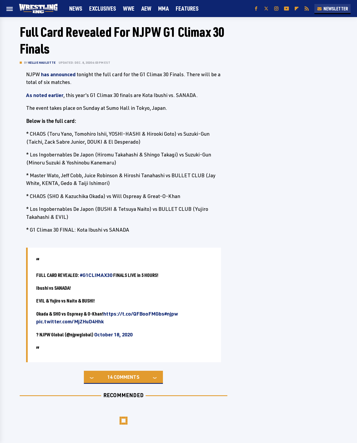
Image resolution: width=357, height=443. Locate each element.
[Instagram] (276, 8)
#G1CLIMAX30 (96, 275)
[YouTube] (286, 8)
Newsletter (332, 8)
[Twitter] (266, 8)
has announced (58, 74)
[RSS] (306, 8)
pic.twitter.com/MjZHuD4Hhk (70, 321)
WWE (128, 8)
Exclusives (102, 8)
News (75, 8)
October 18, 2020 (113, 334)
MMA (163, 8)
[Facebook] (256, 8)
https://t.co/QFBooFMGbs (133, 314)
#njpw (171, 314)
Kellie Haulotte (42, 63)
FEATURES (187, 8)
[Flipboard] (296, 8)
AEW (146, 8)
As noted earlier (44, 95)
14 (110, 377)
